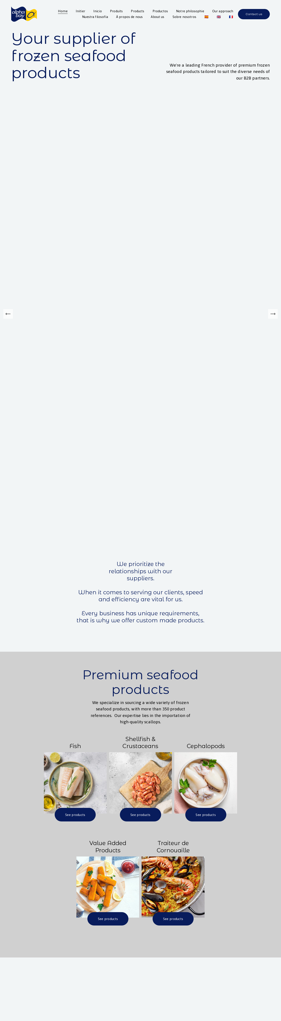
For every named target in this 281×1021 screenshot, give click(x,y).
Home (63, 11)
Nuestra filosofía (95, 17)
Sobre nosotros (184, 17)
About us (157, 17)
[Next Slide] (273, 314)
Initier (80, 11)
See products (75, 815)
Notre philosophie (190, 11)
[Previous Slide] (8, 314)
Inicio (97, 11)
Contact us (254, 14)
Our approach (222, 11)
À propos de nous (129, 17)
